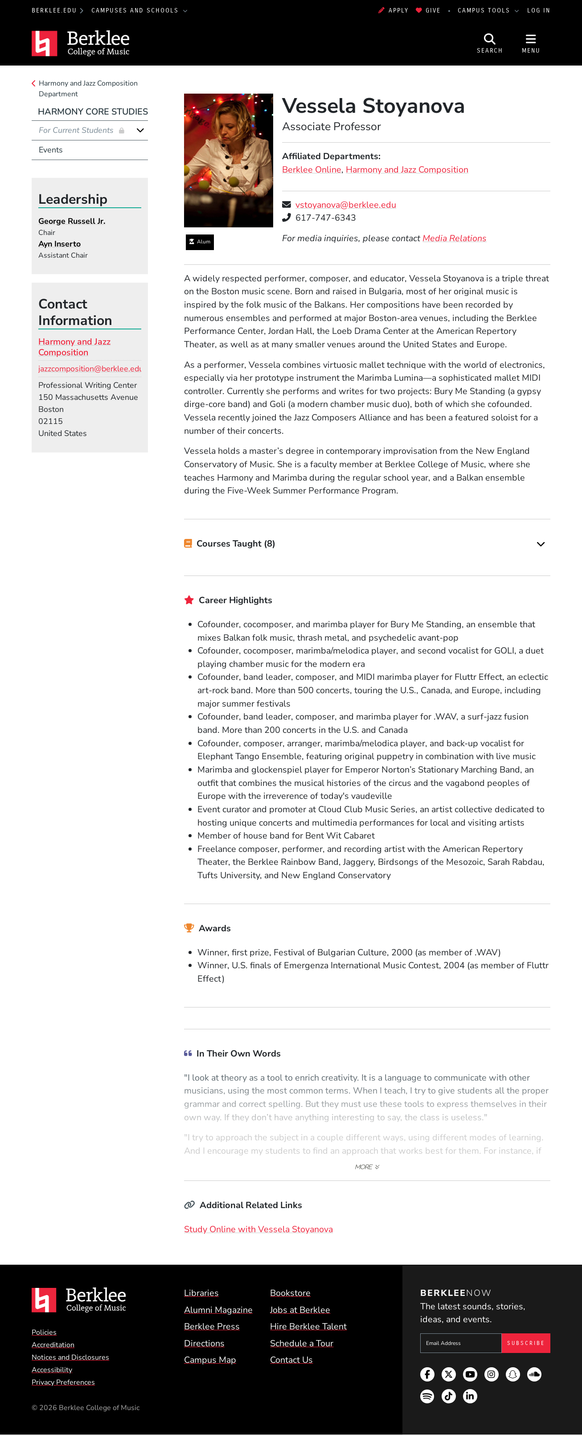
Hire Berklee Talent (308, 1326)
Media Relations (454, 238)
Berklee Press (212, 1326)
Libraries (201, 1293)
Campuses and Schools (136, 10)
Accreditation (53, 1345)
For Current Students (77, 130)
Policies (44, 1332)
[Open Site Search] (490, 43)
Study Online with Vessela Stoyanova (258, 1229)
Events (51, 149)
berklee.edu (54, 10)
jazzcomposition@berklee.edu (90, 368)
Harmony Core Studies (93, 112)
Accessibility (52, 1370)
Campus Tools (485, 10)
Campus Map (210, 1360)
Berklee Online (311, 170)
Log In (538, 10)
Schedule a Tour (301, 1343)
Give (428, 10)
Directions (204, 1343)
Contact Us (291, 1360)
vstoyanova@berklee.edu (345, 205)
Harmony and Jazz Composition (407, 170)
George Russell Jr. (71, 221)
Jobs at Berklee (300, 1310)
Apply (393, 10)
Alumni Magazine (218, 1310)
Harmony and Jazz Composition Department (88, 88)
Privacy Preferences (63, 1382)
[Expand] (541, 544)
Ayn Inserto (59, 243)
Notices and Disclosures (70, 1357)
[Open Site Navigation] (531, 43)
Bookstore (290, 1293)
